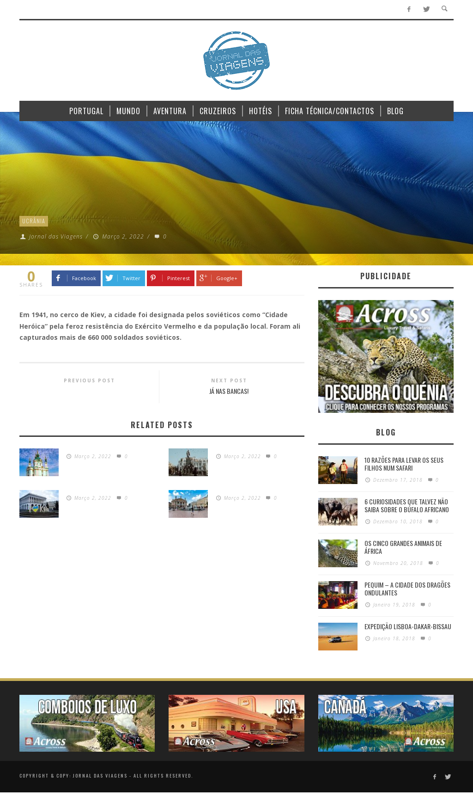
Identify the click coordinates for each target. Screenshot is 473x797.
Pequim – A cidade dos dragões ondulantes (407, 588)
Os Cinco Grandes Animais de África (403, 547)
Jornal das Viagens (56, 236)
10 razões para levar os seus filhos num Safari (403, 463)
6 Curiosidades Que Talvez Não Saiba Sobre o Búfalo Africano (406, 505)
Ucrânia (33, 221)
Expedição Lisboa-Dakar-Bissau (407, 626)
